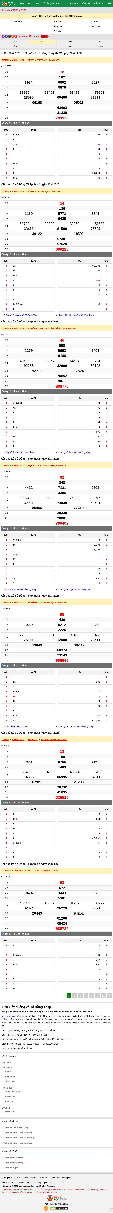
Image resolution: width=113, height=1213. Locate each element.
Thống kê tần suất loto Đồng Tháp (74, 452)
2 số (16, 123)
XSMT (37, 3)
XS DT (31, 191)
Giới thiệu (6, 1182)
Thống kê (85, 3)
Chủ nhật (99, 46)
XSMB (21, 3)
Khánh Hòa (10, 1097)
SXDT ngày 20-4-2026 (48, 60)
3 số (25, 123)
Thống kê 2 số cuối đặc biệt (15, 1128)
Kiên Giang (10, 1077)
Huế (96, 21)
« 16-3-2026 (6, 608)
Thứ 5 (14, 46)
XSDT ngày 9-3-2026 (47, 870)
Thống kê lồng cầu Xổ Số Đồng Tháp (76, 726)
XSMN (29, 3)
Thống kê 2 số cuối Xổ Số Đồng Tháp (21, 315)
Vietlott (60, 3)
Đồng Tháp (58, 26)
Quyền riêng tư (37, 1182)
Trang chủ (7, 1178)
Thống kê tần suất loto (13, 1158)
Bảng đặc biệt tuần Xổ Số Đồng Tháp (76, 315)
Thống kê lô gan (10, 1168)
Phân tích (98, 3)
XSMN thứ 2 (18, 60)
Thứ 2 (42, 42)
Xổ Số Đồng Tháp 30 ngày (16, 726)
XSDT (31, 870)
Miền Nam (7, 1068)
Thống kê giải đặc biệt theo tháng (18, 1138)
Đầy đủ (6, 123)
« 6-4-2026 (5, 197)
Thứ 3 (70, 42)
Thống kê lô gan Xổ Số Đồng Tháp (75, 589)
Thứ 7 (70, 46)
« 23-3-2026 (6, 471)
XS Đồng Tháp (35, 328)
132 (103, 996)
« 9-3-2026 (5, 745)
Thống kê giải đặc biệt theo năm (17, 1143)
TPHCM (58, 31)
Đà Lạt (8, 1072)
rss (45, 1208)
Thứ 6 (42, 46)
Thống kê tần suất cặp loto (15, 1163)
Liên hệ (48, 1182)
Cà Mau (58, 21)
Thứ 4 (98, 42)
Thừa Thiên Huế (12, 1092)
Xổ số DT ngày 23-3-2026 (53, 602)
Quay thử (73, 3)
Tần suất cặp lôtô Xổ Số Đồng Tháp (20, 589)
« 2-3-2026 (5, 877)
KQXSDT (32, 465)
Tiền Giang (10, 1082)
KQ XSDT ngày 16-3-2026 (54, 739)
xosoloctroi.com (9, 1016)
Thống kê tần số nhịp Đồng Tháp (19, 452)
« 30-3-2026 (6, 334)
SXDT (31, 60)
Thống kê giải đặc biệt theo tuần (18, 1133)
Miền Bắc (18, 21)
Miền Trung (8, 1088)
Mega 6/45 (9, 1112)
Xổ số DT (32, 602)
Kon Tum (9, 1102)
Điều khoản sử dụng (21, 1182)
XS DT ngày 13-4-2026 (49, 191)
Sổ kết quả (48, 3)
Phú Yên (96, 26)
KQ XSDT (33, 739)
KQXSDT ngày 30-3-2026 (53, 465)
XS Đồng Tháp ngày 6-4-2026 (61, 328)
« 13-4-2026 (6, 66)
